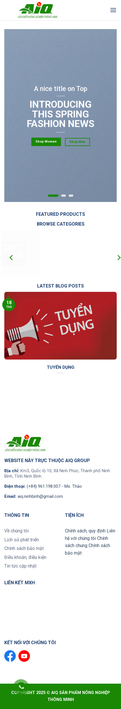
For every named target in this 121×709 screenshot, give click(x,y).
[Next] (114, 258)
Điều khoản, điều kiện (25, 557)
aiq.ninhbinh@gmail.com (40, 496)
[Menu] (113, 10)
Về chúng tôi (16, 531)
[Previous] (6, 258)
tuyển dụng (60, 367)
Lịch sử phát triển (21, 539)
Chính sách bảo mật (24, 548)
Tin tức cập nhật (20, 566)
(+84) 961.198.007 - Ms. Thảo (54, 486)
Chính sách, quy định (85, 531)
